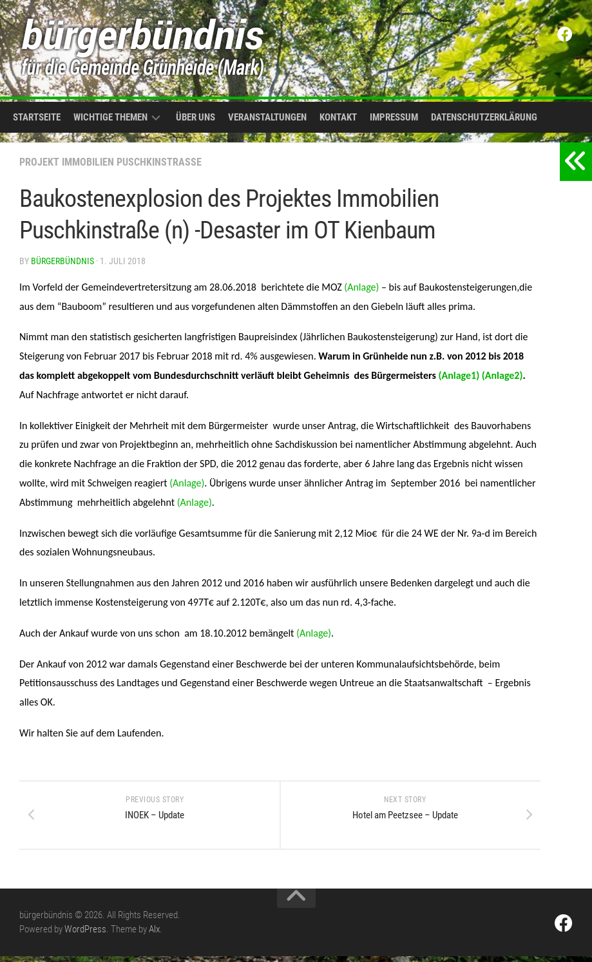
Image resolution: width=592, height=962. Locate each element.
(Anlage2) (500, 375)
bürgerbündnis (62, 261)
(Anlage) (361, 287)
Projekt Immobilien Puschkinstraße (110, 162)
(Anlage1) (459, 375)
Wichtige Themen (110, 117)
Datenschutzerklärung (484, 117)
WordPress (85, 935)
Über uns (195, 117)
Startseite (37, 117)
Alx (154, 935)
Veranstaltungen (267, 117)
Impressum (394, 117)
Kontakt (338, 117)
